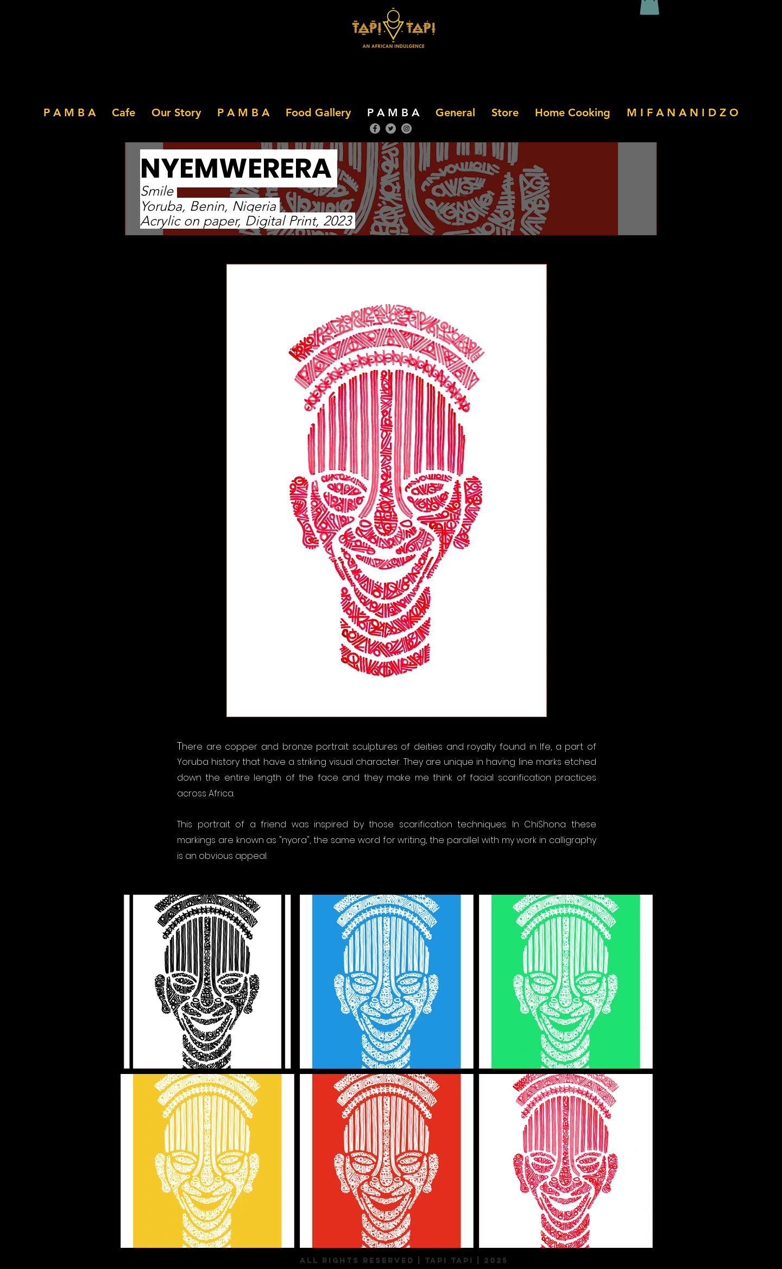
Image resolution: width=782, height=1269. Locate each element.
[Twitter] (391, 128)
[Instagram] (406, 128)
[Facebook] (375, 128)
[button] (123, 112)
